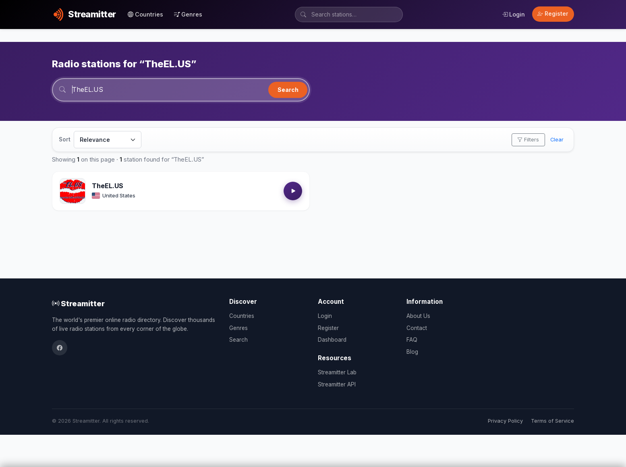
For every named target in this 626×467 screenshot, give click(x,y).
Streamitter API (337, 384)
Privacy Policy (505, 421)
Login (513, 14)
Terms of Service (552, 421)
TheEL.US (107, 186)
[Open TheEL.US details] (72, 191)
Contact (416, 328)
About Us (418, 316)
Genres (188, 14)
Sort (64, 139)
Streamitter (78, 303)
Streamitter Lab (337, 372)
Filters (528, 139)
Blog (412, 352)
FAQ (411, 339)
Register (552, 13)
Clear (557, 140)
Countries (145, 14)
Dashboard (332, 339)
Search (288, 89)
